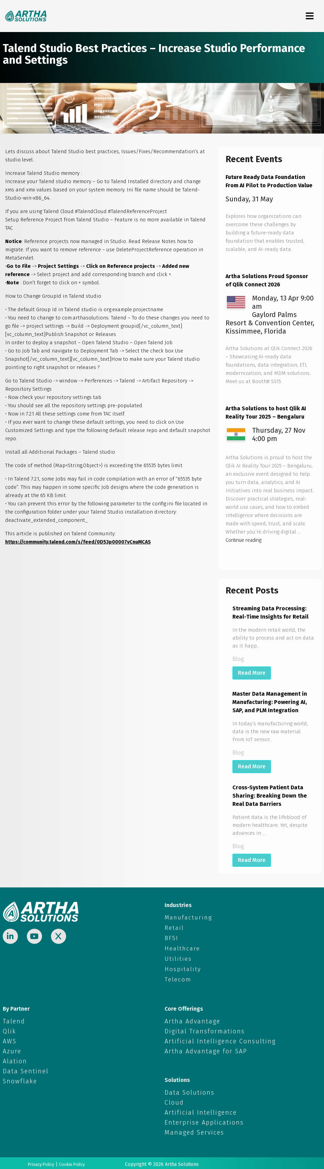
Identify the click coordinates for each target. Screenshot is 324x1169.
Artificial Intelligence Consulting (220, 1039)
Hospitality (179, 967)
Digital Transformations (205, 1029)
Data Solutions (190, 1090)
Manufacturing (183, 917)
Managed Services (194, 1130)
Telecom (176, 977)
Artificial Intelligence (201, 1110)
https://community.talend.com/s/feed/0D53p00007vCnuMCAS (82, 542)
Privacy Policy (39, 1162)
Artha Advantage (192, 1019)
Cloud (174, 1100)
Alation (15, 1059)
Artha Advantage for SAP (206, 1049)
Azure (12, 1049)
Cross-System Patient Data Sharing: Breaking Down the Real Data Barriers (269, 795)
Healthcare (179, 947)
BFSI (170, 937)
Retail (172, 927)
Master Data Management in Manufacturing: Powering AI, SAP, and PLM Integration (269, 702)
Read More (251, 673)
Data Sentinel (26, 1069)
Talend (14, 1019)
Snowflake (20, 1079)
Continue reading (246, 540)
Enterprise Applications (204, 1120)
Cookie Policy (74, 1162)
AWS (10, 1039)
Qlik (9, 1029)
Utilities (175, 957)
